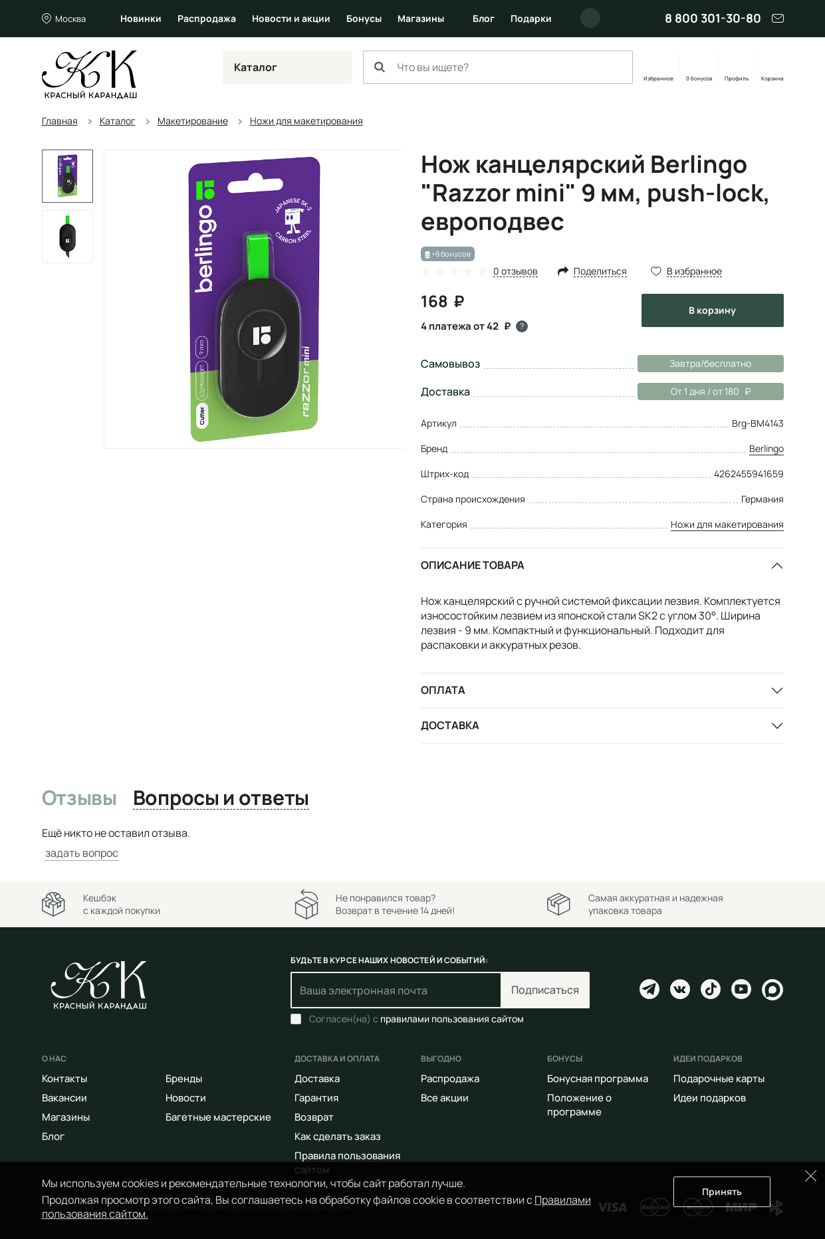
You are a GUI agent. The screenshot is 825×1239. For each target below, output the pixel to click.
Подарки (531, 18)
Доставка (450, 725)
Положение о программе (579, 1105)
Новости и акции (291, 18)
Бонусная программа (597, 1078)
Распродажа (206, 18)
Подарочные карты (719, 1078)
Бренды (184, 1078)
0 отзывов (515, 271)
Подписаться (545, 989)
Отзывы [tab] (79, 798)
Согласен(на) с (416, 1019)
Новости (186, 1098)
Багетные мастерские (218, 1117)
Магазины (421, 18)
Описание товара (473, 565)
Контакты (64, 1078)
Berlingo (766, 448)
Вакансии (64, 1098)
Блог (484, 18)
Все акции (445, 1098)
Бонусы (364, 18)
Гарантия (316, 1098)
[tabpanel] (413, 843)
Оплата (443, 690)
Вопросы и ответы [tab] (221, 798)
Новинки (141, 18)
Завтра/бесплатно (710, 363)
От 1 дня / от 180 (694, 391)
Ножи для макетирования (727, 524)
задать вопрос (81, 852)
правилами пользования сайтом (452, 1018)
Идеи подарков (709, 1098)
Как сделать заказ (338, 1136)
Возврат (314, 1117)
